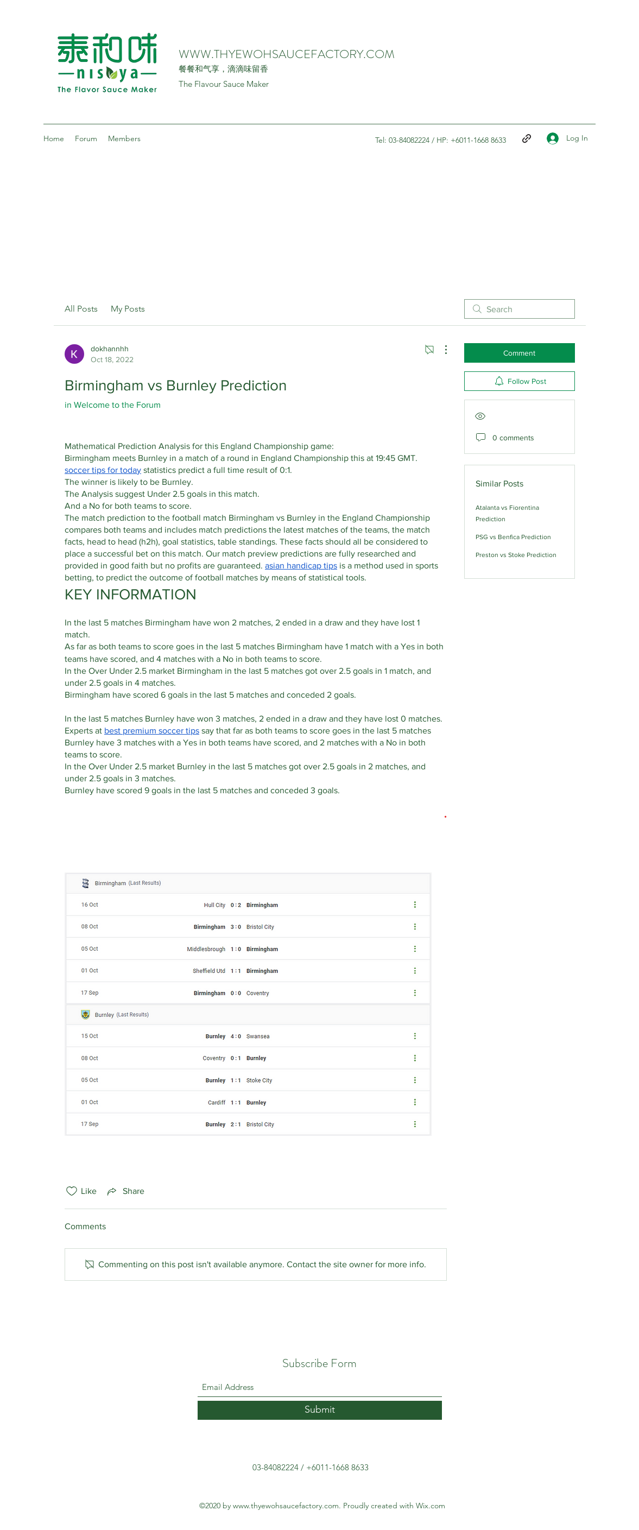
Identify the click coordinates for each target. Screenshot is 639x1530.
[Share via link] (124, 1191)
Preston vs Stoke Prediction (516, 555)
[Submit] (320, 1410)
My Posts (128, 309)
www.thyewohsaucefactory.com (286, 1505)
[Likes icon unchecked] (72, 1191)
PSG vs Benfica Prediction (513, 537)
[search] (519, 309)
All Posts (81, 309)
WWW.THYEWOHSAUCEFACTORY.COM (287, 54)
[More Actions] (440, 349)
